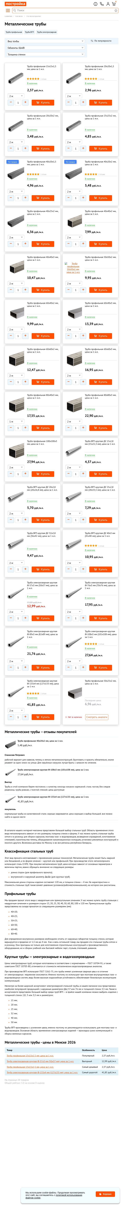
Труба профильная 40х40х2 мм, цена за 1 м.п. (100, 208)
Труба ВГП (29, 32)
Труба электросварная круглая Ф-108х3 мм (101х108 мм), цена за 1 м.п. (101, 618)
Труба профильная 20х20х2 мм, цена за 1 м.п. (42, 116)
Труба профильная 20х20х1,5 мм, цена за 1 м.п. (99, 68)
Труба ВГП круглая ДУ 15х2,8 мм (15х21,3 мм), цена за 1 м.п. (100, 432)
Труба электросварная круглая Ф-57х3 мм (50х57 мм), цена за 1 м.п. (42, 570)
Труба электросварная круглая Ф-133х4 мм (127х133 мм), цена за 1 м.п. (43, 666)
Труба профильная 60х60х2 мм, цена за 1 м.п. (42, 342)
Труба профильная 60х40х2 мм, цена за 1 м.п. (42, 298)
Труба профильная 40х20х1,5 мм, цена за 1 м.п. (41, 160)
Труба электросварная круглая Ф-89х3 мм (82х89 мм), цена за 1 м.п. (42, 618)
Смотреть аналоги (95, 699)
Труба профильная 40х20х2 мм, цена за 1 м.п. (100, 160)
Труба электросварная (46, 32)
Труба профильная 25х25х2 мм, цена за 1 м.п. (100, 116)
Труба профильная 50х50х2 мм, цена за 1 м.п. (100, 253)
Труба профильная (14, 32)
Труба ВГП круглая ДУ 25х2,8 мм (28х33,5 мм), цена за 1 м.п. (100, 476)
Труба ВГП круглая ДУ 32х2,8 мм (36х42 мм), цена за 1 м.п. (41, 521)
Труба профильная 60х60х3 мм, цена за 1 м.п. (100, 342)
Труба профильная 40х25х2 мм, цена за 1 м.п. (42, 208)
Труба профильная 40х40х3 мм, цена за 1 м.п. (42, 253)
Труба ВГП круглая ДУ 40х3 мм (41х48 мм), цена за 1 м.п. (100, 521)
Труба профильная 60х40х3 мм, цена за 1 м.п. (100, 298)
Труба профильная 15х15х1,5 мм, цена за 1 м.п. (41, 68)
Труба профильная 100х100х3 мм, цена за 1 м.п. (42, 432)
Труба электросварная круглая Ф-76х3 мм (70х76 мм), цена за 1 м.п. (100, 570)
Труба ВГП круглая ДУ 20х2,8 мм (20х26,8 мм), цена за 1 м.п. (42, 476)
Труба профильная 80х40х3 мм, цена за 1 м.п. (42, 387)
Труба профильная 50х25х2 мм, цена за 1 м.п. (100, 664)
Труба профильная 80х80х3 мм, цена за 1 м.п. (100, 387)
